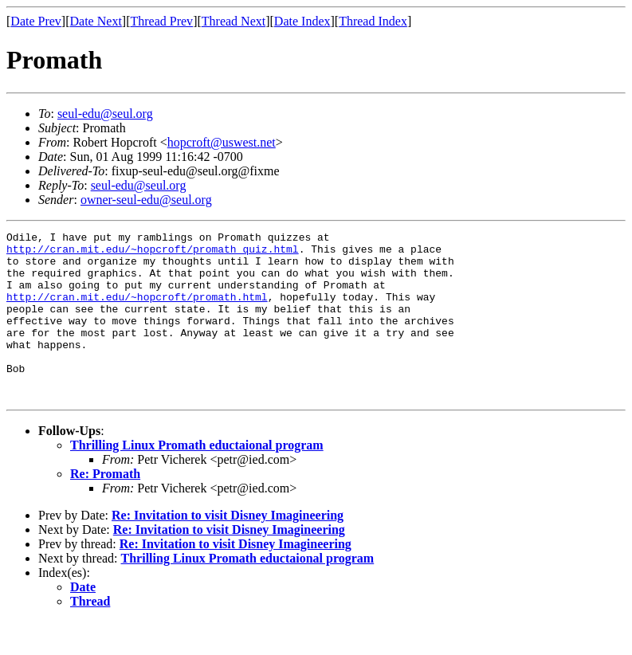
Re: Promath (105, 507)
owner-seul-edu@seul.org (146, 199)
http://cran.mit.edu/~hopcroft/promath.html (137, 311)
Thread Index (373, 21)
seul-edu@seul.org (105, 113)
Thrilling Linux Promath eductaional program (197, 478)
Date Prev (35, 21)
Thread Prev (161, 21)
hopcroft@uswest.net (221, 142)
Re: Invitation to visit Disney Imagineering (227, 548)
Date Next (96, 21)
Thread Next (233, 21)
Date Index (302, 21)
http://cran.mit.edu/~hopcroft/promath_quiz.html (152, 253)
